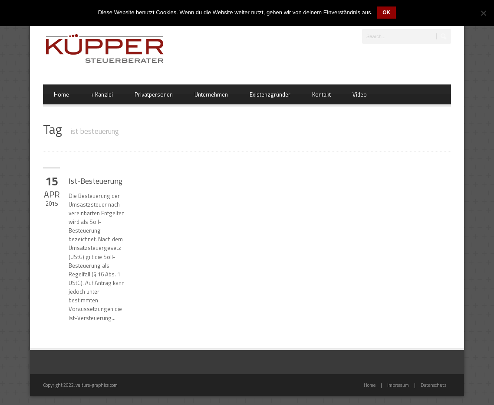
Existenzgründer (270, 94)
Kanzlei (102, 94)
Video (359, 94)
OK (386, 13)
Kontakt (321, 94)
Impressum (398, 385)
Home (61, 94)
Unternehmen (211, 94)
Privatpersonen (154, 94)
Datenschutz (434, 385)
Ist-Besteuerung (95, 181)
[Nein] (483, 13)
